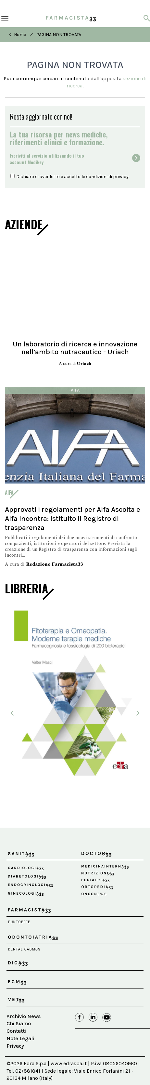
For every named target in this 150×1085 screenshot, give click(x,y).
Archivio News (23, 1016)
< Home (17, 34)
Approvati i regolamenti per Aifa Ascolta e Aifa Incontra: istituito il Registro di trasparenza (72, 518)
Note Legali (20, 1038)
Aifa (75, 390)
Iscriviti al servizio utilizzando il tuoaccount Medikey (47, 158)
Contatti (16, 1031)
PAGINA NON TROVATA (58, 34)
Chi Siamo (18, 1023)
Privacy (15, 1046)
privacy (121, 176)
